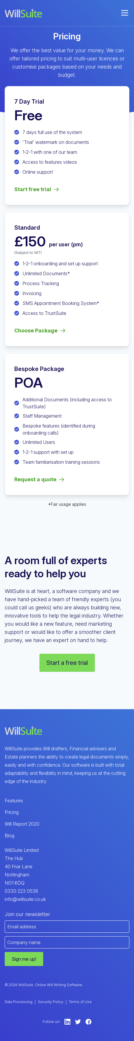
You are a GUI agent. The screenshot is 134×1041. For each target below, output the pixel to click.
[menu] (124, 13)
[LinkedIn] (67, 1021)
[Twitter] (78, 1022)
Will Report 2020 (22, 824)
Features (14, 800)
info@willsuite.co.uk (25, 899)
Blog (9, 835)
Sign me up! (24, 959)
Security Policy (50, 1002)
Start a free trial (67, 662)
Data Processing (18, 1002)
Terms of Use (80, 1002)
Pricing (12, 812)
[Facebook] (88, 1022)
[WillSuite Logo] (23, 13)
